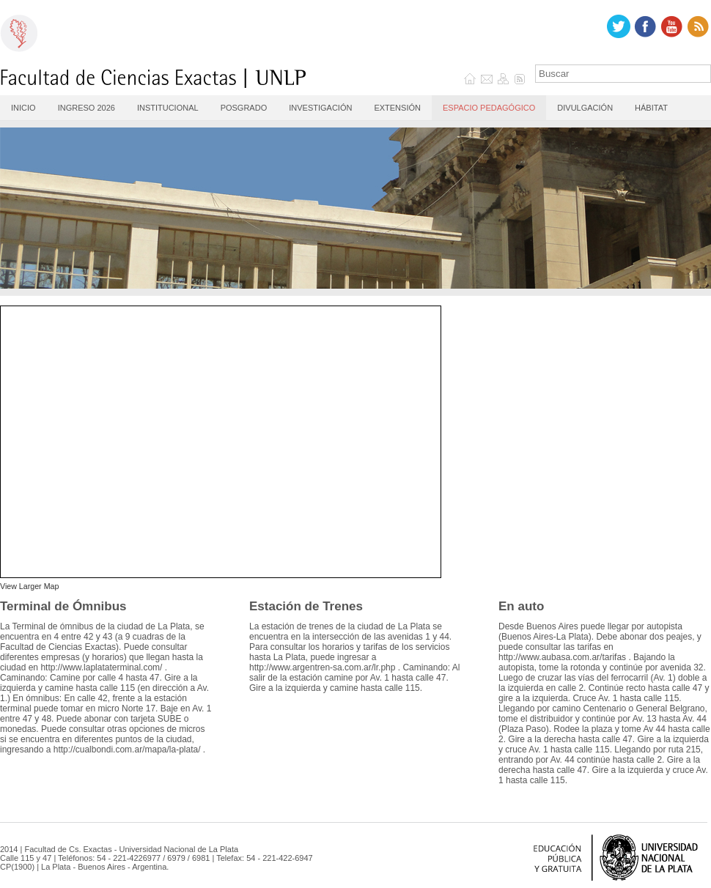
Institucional (168, 107)
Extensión (397, 107)
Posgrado (244, 107)
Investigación (320, 107)
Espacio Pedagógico (489, 107)
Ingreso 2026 (86, 107)
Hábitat (651, 107)
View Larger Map (29, 586)
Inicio (23, 107)
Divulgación (585, 107)
